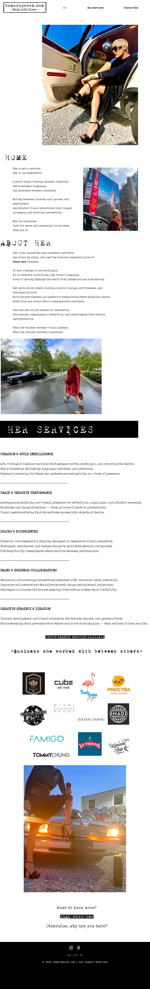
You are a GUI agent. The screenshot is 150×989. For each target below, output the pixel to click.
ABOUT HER (25, 242)
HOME (15, 157)
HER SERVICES (50, 429)
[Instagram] (71, 948)
